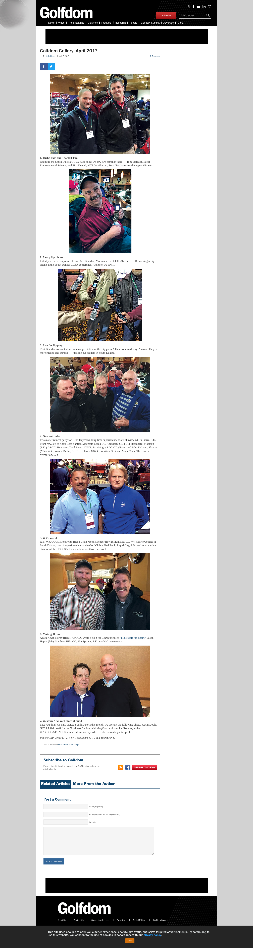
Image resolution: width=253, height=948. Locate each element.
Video (61, 22)
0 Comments (155, 56)
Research (120, 22)
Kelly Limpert (51, 56)
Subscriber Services (100, 925)
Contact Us (78, 925)
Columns (93, 22)
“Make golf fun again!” (133, 637)
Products (106, 22)
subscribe (166, 15)
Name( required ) (96, 807)
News (51, 22)
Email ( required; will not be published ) (104, 814)
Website (92, 822)
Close (130, 941)
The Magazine (76, 22)
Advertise (168, 22)
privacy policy (152, 935)
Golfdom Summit (160, 925)
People (133, 22)
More (180, 22)
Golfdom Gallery (65, 744)
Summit (150, 22)
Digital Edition (139, 925)
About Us (62, 925)
